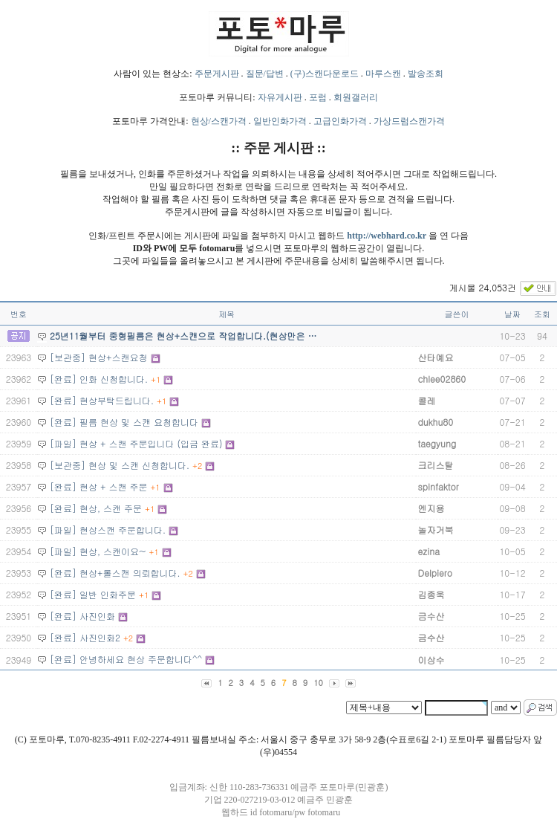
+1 (155, 379)
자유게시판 (280, 97)
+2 (197, 465)
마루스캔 (383, 73)
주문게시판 (217, 73)
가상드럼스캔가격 (409, 121)
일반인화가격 (280, 121)
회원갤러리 (355, 97)
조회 (542, 314)
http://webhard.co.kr (386, 235)
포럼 (318, 97)
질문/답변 (265, 73)
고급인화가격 (340, 121)
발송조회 (425, 73)
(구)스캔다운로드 (324, 73)
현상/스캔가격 (219, 121)
